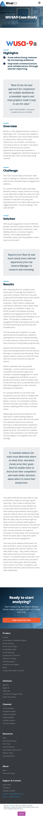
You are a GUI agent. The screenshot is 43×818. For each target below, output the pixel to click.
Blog (4, 738)
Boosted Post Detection (11, 655)
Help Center (7, 785)
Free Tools (6, 744)
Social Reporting (8, 652)
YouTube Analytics (9, 723)
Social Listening (8, 643)
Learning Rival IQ (8, 756)
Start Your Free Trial (21, 620)
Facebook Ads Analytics (11, 664)
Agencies (6, 685)
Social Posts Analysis (10, 646)
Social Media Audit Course (12, 750)
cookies (10, 805)
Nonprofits (6, 691)
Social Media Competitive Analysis (15, 640)
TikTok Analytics (8, 708)
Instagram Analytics (9, 711)
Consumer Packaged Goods (12, 694)
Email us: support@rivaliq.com (13, 794)
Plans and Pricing (9, 773)
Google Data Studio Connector (13, 671)
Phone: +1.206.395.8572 (11, 797)
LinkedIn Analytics (9, 720)
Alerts (5, 667)
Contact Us (6, 788)
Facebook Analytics (9, 714)
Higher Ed (6, 688)
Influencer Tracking (9, 658)
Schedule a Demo (9, 791)
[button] (39, 3)
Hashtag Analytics (9, 661)
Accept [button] (21, 814)
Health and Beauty (9, 697)
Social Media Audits (9, 649)
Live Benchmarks (9, 747)
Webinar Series (8, 753)
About (5, 770)
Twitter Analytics (8, 717)
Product (5, 637)
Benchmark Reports (10, 741)
